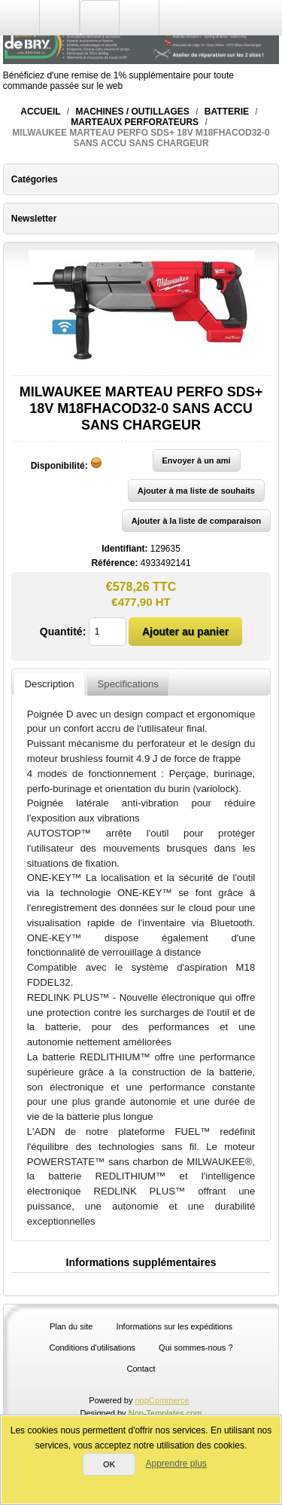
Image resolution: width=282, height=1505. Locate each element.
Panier (139, 17)
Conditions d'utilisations (92, 1347)
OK (109, 1464)
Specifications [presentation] (128, 684)
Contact (141, 1368)
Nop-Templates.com (165, 1413)
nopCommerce (162, 1400)
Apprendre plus (175, 1463)
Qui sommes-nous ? (195, 1347)
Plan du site (71, 1326)
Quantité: (63, 632)
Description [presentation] (49, 684)
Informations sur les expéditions (174, 1326)
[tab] (49, 683)
